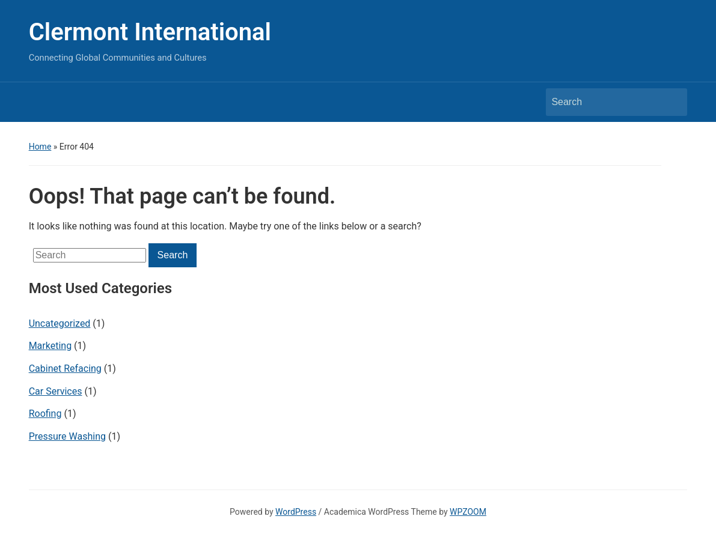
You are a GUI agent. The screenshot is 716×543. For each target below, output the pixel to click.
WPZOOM (468, 512)
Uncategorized (60, 323)
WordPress (295, 512)
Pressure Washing (67, 436)
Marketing (50, 345)
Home (40, 146)
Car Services (55, 391)
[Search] (605, 102)
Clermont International (150, 32)
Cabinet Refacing (65, 368)
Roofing (45, 413)
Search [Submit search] (672, 102)
